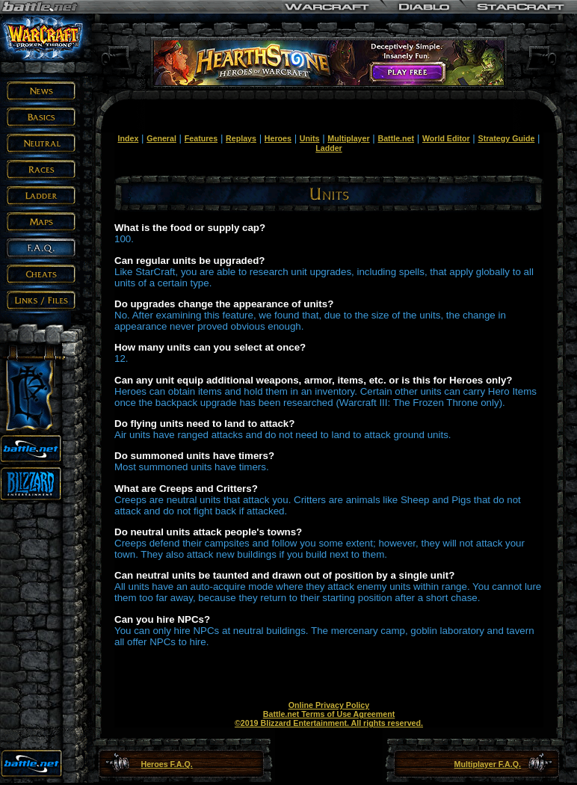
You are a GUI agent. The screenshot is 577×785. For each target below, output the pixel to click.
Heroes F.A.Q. (166, 764)
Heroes (278, 138)
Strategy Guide (506, 138)
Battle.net (395, 138)
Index (127, 138)
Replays (241, 138)
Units (310, 138)
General (161, 138)
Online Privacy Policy (328, 705)
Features (201, 138)
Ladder (328, 148)
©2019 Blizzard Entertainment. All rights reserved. (329, 722)
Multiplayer (348, 138)
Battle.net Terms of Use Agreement (329, 713)
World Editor (446, 138)
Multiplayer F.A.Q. (487, 764)
